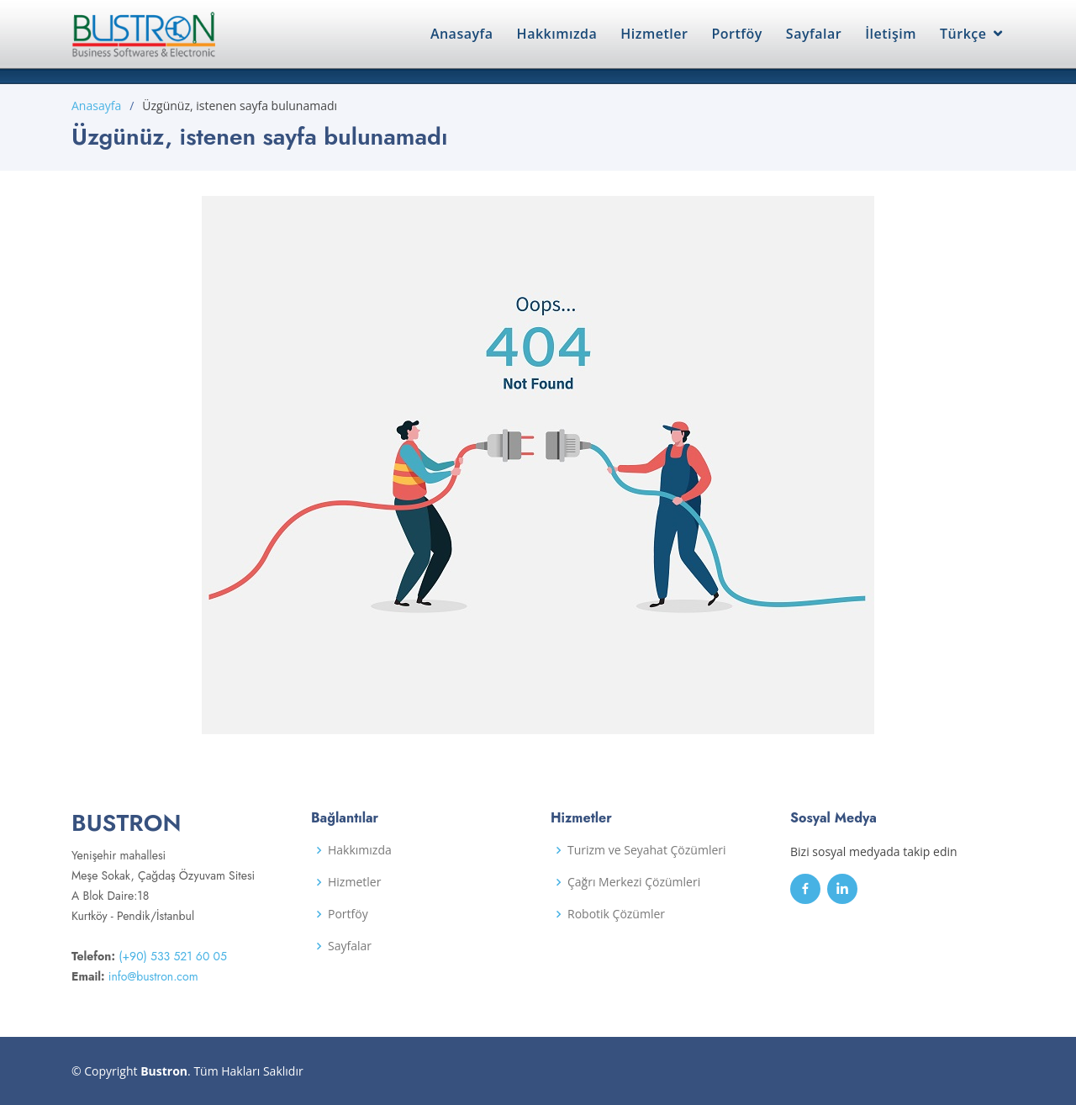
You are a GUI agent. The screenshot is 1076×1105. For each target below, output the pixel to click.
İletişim (890, 33)
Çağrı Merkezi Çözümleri (633, 882)
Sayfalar (813, 33)
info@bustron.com (153, 976)
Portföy (736, 33)
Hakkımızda (557, 33)
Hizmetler (654, 33)
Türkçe (963, 33)
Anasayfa (461, 33)
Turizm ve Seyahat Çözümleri (646, 850)
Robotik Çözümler (616, 914)
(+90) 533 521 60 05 (173, 956)
